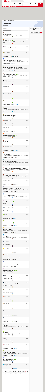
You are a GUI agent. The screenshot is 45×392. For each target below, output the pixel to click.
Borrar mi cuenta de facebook (7, 102)
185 (6, 373)
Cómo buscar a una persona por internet (9, 352)
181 (20, 371)
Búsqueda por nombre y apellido (7, 34)
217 (16, 373)
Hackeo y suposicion (6, 256)
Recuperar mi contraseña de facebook (8, 135)
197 (14, 373)
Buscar (27, 28)
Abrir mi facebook (5, 339)
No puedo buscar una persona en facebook (9, 74)
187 (9, 373)
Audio (11, 6)
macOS (3, 6)
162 (15, 371)
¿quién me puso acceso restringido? (8, 270)
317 (24, 373)
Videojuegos (14, 6)
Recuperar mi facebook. (6, 290)
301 (21, 373)
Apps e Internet (15, 4)
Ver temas (7, 25)
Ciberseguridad (30, 4)
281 (19, 373)
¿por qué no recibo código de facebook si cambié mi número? (12, 60)
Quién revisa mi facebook (6, 141)
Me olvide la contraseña (6, 249)
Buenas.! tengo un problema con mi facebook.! (10, 161)
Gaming (25, 4)
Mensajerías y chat (9, 20)
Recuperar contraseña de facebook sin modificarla (10, 47)
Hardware (9, 6)
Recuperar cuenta (5, 108)
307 (22, 373)
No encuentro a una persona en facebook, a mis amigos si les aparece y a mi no (14, 168)
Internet (6, 6)
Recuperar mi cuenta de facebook (8, 201)
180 (18, 371)
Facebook (14, 20)
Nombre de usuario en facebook (7, 229)
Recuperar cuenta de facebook (7, 276)
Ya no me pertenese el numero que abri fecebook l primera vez (12, 242)
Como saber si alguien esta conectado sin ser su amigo (11, 175)
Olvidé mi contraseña (6, 236)
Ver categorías (4, 25)
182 (22, 371)
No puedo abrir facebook (6, 263)
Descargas (35, 4)
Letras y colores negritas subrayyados (8, 81)
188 (11, 373)
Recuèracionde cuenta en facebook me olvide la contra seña (12, 188)
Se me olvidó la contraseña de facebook (9, 195)
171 (17, 371)
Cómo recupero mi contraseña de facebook (9, 115)
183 (23, 371)
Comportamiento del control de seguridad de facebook (11, 283)
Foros (40, 4)
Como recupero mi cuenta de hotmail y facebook (10, 208)
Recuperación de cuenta (6, 312)
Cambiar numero (5, 332)
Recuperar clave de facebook (7, 40)
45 (10, 371)
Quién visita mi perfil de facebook (8, 359)
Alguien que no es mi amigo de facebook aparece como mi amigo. (12, 67)
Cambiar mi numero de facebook (7, 319)
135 (13, 371)
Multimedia (19, 4)
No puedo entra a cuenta (6, 154)
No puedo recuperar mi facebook (7, 222)
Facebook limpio (5, 325)
